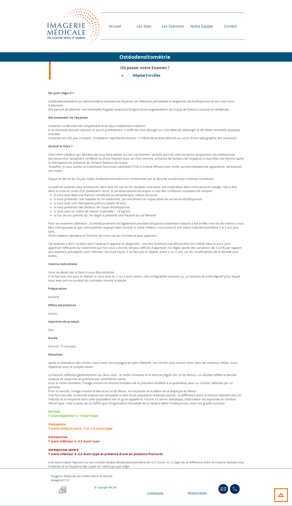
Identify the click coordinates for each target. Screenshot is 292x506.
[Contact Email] (223, 489)
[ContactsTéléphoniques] (235, 489)
